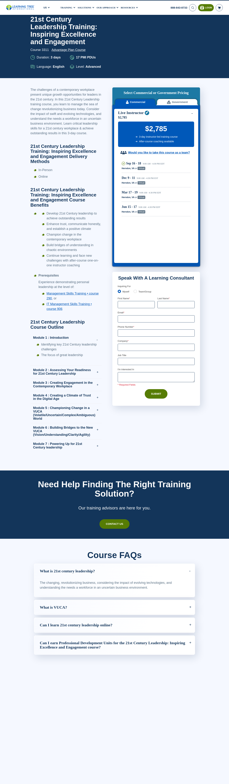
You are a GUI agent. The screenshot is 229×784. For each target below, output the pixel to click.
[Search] (192, 7)
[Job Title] (156, 268)
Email (121, 218)
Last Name (163, 204)
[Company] (156, 253)
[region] (157, 129)
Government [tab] (177, 37)
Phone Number (126, 233)
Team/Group (146, 197)
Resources (132, 7)
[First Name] (136, 210)
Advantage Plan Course (69, 50)
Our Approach (109, 7)
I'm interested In (126, 276)
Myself (126, 197)
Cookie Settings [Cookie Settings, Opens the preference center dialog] (163, 778)
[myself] (119, 197)
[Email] (156, 225)
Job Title (122, 261)
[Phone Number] (156, 239)
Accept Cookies (188, 778)
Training (66, 7)
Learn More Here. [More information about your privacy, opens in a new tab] (56, 780)
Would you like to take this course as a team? (159, 88)
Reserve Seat (178, 104)
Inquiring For (124, 192)
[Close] (223, 777)
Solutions (86, 7)
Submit (156, 300)
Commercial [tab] (135, 37)
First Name (124, 204)
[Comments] (156, 284)
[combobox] (121, 239)
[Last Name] (176, 210)
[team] (136, 197)
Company (123, 247)
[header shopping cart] (219, 7)
